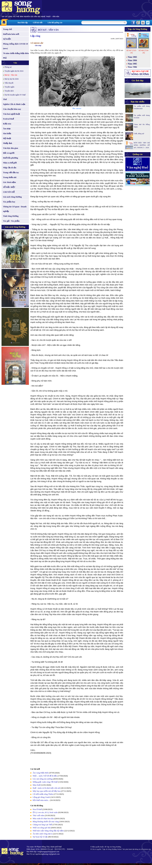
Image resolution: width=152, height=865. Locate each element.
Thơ (5, 99)
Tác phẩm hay (9, 202)
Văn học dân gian (10, 148)
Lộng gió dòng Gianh (41, 797)
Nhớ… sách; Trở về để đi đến (45, 776)
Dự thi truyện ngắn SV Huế (15, 95)
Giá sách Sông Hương (12, 197)
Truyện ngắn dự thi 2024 (14, 71)
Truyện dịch (9, 91)
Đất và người (8, 153)
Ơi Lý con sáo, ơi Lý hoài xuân (45, 812)
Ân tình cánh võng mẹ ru (43, 834)
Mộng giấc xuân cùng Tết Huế (45, 782)
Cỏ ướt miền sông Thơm (43, 794)
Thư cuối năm (38, 815)
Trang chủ (7, 29)
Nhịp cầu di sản (9, 167)
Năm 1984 (132, 60)
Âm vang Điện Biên (41, 773)
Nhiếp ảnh (7, 143)
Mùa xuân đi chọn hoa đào (43, 818)
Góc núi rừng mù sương (42, 779)
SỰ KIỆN (7, 39)
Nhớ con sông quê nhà (42, 827)
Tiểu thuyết (9, 83)
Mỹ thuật (7, 138)
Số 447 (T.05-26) (131, 51)
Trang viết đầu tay (11, 172)
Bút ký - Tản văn (11, 75)
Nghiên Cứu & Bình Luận (14, 104)
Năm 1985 (132, 64)
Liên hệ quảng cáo (55, 22)
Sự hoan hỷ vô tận (40, 837)
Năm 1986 (132, 67)
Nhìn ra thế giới (10, 163)
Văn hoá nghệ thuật (11, 114)
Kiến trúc (7, 124)
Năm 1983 (132, 57)
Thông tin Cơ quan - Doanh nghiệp (14, 208)
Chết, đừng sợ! (139, 133)
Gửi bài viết (37, 22)
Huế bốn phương (10, 158)
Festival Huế (8, 119)
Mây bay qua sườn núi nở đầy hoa (46, 791)
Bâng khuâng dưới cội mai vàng (46, 821)
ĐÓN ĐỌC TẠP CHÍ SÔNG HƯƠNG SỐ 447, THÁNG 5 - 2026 (142, 145)
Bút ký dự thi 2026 (12, 79)
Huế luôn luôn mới (11, 34)
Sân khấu (7, 133)
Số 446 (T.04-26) (143, 51)
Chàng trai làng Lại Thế (42, 824)
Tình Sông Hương (11, 216)
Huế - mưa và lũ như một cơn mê (46, 788)
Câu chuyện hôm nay (12, 109)
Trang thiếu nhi (9, 177)
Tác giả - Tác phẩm (11, 221)
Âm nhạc (7, 128)
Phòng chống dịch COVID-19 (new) (15, 46)
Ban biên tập (23, 22)
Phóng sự (8, 67)
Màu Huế (36, 785)
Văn (15, 63)
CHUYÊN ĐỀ (9, 192)
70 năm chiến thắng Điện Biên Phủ (16, 55)
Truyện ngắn (9, 87)
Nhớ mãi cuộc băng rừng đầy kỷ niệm (48, 830)
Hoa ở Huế (37, 809)
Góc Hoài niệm (9, 182)
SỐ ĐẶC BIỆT (9, 187)
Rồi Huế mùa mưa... (41, 800)
